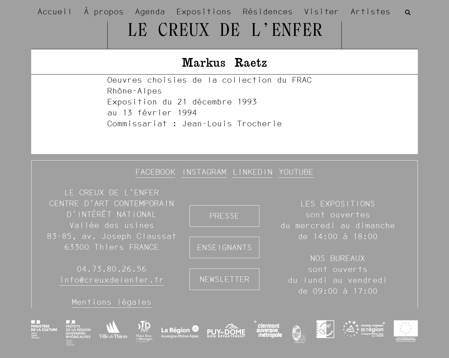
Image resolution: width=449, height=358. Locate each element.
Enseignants (224, 247)
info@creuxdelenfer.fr (111, 280)
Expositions (203, 12)
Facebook (155, 172)
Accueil (54, 12)
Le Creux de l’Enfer (224, 31)
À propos (104, 12)
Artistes (370, 12)
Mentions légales (112, 302)
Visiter (321, 12)
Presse (224, 216)
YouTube (296, 172)
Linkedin (253, 172)
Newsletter (224, 279)
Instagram (203, 172)
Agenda (150, 12)
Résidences (268, 12)
